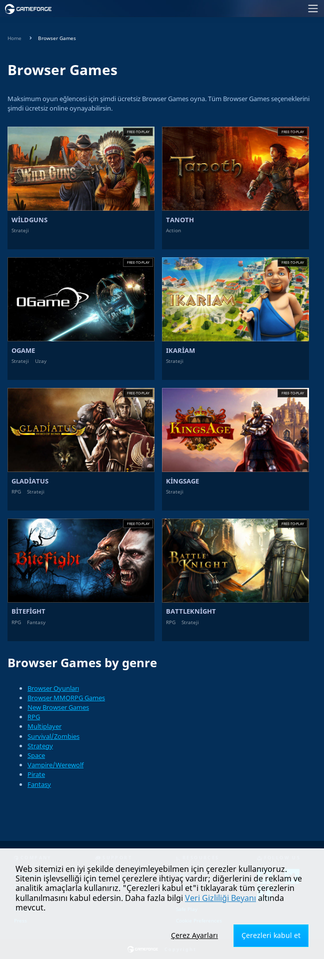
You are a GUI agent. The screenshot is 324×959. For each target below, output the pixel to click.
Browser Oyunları (53, 688)
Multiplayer (45, 726)
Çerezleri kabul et (271, 935)
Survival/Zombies (54, 736)
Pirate (36, 774)
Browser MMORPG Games (66, 697)
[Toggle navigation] (191, 8)
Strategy (40, 745)
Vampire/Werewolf (56, 764)
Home (15, 38)
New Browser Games (58, 707)
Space (36, 755)
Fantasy (39, 784)
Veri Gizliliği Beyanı (220, 897)
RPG (34, 716)
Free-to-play (138, 131)
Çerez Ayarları (194, 935)
